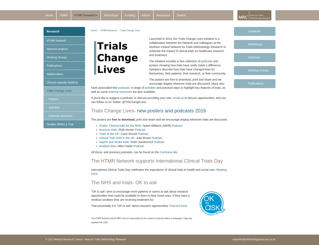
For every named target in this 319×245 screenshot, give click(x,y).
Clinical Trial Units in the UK (116, 138)
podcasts (206, 61)
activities (150, 87)
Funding (130, 15)
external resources (120, 91)
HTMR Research (85, 15)
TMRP (64, 15)
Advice (146, 15)
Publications (54, 65)
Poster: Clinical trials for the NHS (120, 125)
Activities (54, 107)
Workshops (111, 15)
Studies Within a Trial (60, 124)
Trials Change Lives (59, 90)
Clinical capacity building (62, 82)
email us (178, 98)
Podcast (177, 125)
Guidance (254, 31)
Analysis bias (107, 146)
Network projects (57, 49)
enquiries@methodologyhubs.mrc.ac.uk (254, 239)
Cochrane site (168, 152)
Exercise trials (108, 129)
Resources (163, 15)
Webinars (254, 57)
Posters (53, 99)
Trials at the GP (109, 133)
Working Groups (57, 57)
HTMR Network (56, 40)
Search (181, 15)
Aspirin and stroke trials (114, 142)
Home (49, 15)
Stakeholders (55, 74)
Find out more (178, 205)
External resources (60, 116)
